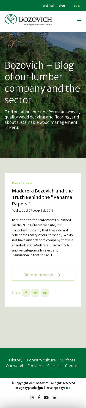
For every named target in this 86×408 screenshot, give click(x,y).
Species (54, 366)
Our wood (14, 366)
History (15, 360)
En (79, 5)
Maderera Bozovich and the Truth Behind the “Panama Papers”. (42, 197)
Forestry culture (41, 360)
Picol (67, 388)
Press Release (22, 183)
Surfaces (67, 360)
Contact (72, 366)
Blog (61, 5)
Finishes (35, 366)
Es (75, 5)
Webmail (48, 5)
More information (42, 274)
